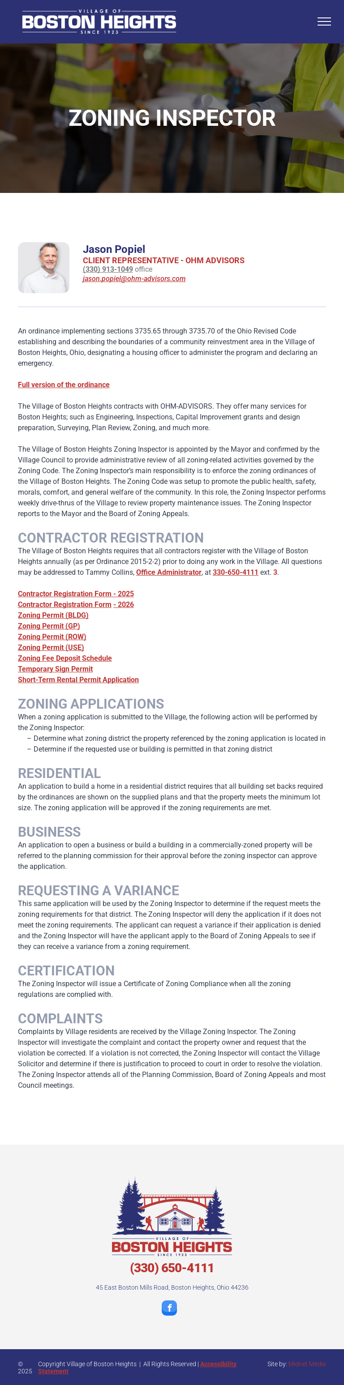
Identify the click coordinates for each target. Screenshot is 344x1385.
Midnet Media (307, 1364)
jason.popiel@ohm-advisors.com (134, 278)
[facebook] (169, 1309)
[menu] (324, 21)
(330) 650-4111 (172, 1268)
